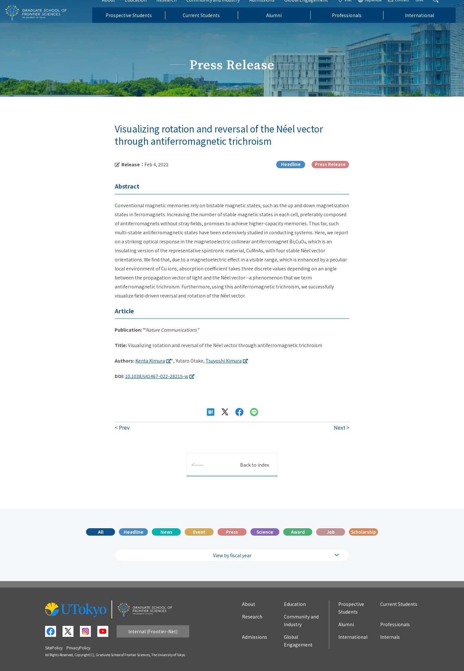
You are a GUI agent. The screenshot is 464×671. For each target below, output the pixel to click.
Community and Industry (221, 9)
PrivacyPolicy (78, 647)
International (427, 24)
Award (298, 532)
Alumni (282, 24)
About (116, 9)
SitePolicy (54, 647)
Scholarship (363, 532)
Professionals (355, 24)
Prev (124, 427)
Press (232, 532)
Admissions (270, 9)
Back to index (254, 465)
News (166, 532)
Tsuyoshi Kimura (224, 360)
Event (199, 532)
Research (175, 9)
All (100, 532)
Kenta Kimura (150, 360)
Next (339, 427)
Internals (390, 637)
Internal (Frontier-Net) (153, 631)
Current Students (209, 24)
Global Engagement (314, 9)
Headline (133, 532)
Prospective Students (137, 24)
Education (144, 9)
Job (331, 532)
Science (264, 532)
